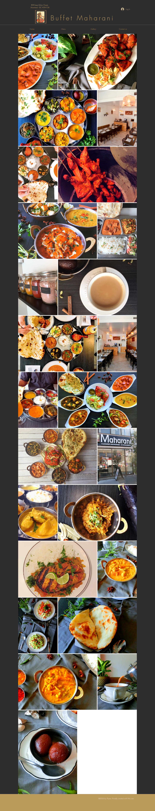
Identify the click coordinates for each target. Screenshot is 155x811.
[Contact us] (123, 29)
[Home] (32, 29)
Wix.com (130, 798)
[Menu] (63, 29)
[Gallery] (93, 29)
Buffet (61, 18)
